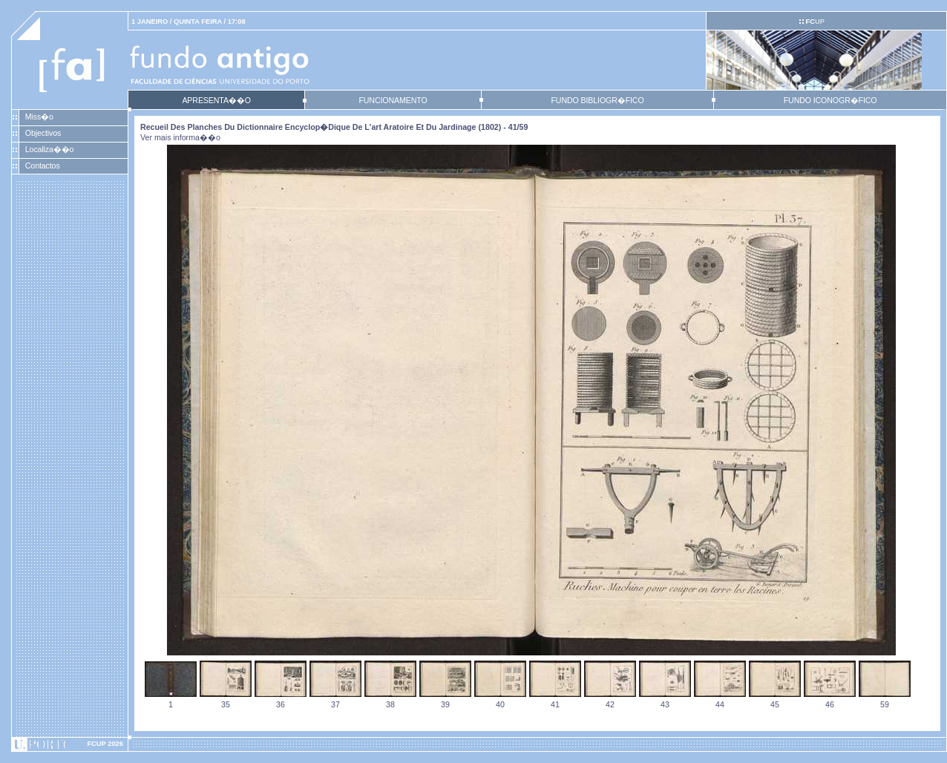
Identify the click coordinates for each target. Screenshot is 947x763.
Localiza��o (49, 149)
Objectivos (43, 132)
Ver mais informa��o (180, 137)
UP (814, 21)
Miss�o (39, 116)
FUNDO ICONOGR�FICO (830, 100)
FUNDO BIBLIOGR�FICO (597, 100)
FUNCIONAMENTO (392, 100)
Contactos (42, 165)
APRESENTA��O (216, 100)
